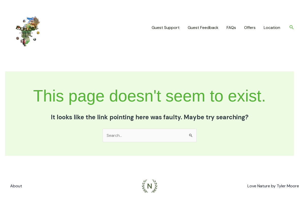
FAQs (231, 27)
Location (272, 27)
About (16, 186)
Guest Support (166, 27)
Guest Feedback (203, 27)
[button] (291, 27)
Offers (250, 27)
